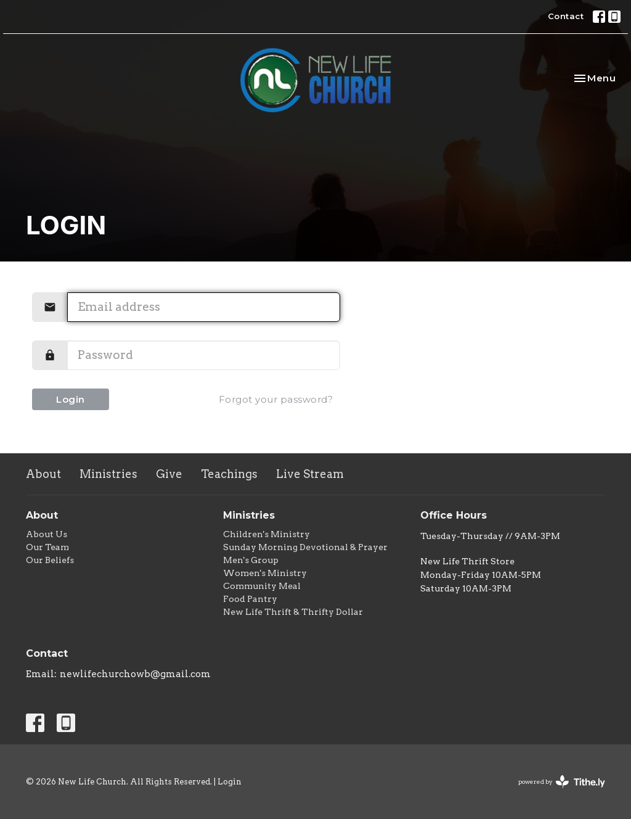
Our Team (47, 547)
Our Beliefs (50, 560)
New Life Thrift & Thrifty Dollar (293, 612)
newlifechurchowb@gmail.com (135, 674)
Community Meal (262, 586)
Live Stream (310, 473)
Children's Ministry (266, 534)
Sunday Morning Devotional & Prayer (305, 547)
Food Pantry (250, 599)
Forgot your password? (276, 399)
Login (70, 399)
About (43, 473)
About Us (46, 534)
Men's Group (251, 560)
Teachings (229, 473)
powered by (561, 782)
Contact (566, 16)
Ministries (108, 473)
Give (169, 473)
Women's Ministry (265, 573)
